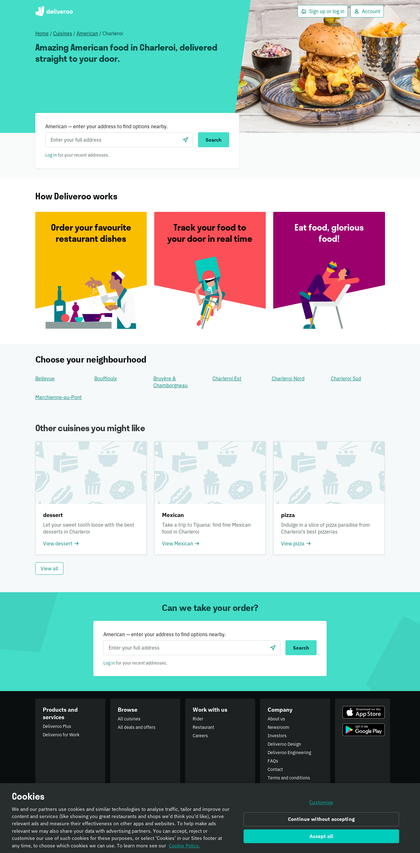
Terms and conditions (289, 778)
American (87, 33)
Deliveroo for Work (61, 735)
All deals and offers (137, 727)
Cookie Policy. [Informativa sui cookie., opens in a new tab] (184, 847)
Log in (51, 155)
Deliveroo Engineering (289, 752)
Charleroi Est (226, 378)
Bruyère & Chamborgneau (170, 381)
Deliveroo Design (284, 744)
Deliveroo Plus (57, 726)
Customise (321, 804)
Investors (277, 735)
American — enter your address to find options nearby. (106, 126)
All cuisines (129, 719)
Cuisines (62, 33)
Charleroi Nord (288, 378)
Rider (198, 719)
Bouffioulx (105, 378)
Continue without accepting (321, 821)
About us (276, 719)
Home (42, 33)
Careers (200, 735)
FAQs (273, 761)
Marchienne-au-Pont (58, 397)
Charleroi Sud (346, 378)
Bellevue (45, 378)
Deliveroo (54, 11)
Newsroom (278, 727)
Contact (275, 769)
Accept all (321, 838)
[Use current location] (185, 140)
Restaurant (203, 727)
